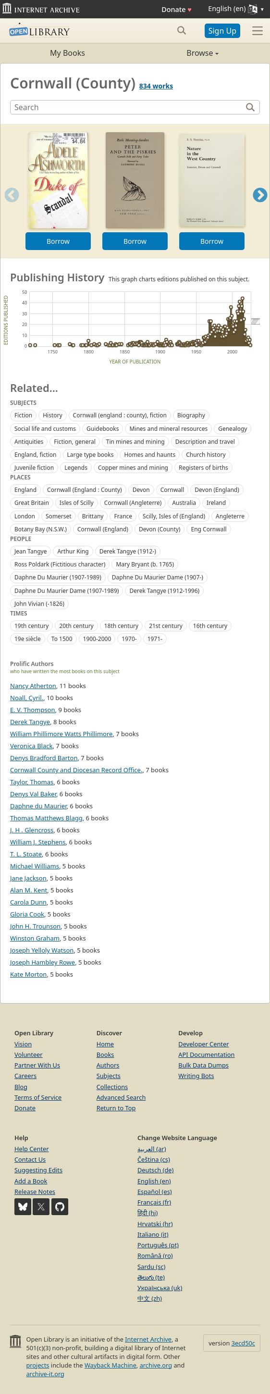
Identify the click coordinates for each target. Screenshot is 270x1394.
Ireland (216, 503)
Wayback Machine (110, 1365)
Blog (20, 1086)
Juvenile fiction (34, 468)
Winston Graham (35, 938)
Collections (112, 1086)
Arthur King (72, 551)
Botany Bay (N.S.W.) (40, 529)
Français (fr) (154, 1202)
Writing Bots (196, 1075)
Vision (23, 1044)
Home (105, 1044)
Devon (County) (160, 529)
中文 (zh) (149, 1298)
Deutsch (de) (155, 1170)
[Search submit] (181, 30)
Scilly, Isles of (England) (174, 516)
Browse (177, 53)
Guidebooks (102, 429)
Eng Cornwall (208, 529)
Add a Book (30, 1181)
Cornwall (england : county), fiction (120, 415)
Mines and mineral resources (168, 429)
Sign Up (222, 30)
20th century (76, 626)
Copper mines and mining (133, 468)
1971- (154, 639)
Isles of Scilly (77, 503)
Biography (191, 415)
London (24, 516)
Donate (176, 9)
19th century (31, 626)
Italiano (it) (153, 1234)
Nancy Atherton (33, 685)
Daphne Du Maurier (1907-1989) (57, 577)
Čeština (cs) (153, 1159)
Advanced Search (121, 1097)
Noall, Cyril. (26, 697)
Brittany (93, 516)
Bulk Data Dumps (203, 1065)
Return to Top (116, 1108)
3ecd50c (243, 1343)
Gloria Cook (27, 914)
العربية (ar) (151, 1148)
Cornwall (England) (102, 529)
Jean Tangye (30, 551)
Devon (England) (217, 490)
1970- (129, 639)
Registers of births (203, 468)
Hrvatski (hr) (155, 1223)
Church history (205, 455)
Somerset (59, 516)
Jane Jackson (28, 878)
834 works (156, 85)
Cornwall (172, 490)
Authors (108, 1065)
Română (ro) (155, 1255)
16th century (210, 626)
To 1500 (62, 639)
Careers (25, 1075)
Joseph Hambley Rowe (42, 962)
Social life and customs (45, 429)
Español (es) (154, 1191)
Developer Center (203, 1044)
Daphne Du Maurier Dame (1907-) (157, 577)
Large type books (90, 455)
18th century (121, 626)
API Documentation (206, 1054)
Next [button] (260, 207)
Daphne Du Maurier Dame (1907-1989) (66, 591)
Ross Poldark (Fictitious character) (59, 564)
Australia (184, 503)
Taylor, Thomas (31, 782)
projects (37, 1365)
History (52, 415)
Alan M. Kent (28, 890)
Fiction (23, 415)
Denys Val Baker (33, 794)
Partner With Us (37, 1065)
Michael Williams (34, 866)
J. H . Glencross (31, 830)
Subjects (109, 1075)
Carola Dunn (28, 902)
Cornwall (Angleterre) (133, 503)
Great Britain (31, 503)
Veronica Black (31, 745)
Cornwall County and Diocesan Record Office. (76, 770)
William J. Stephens (38, 842)
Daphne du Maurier (38, 806)
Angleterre (230, 516)
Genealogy (232, 429)
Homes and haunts (149, 455)
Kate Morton (28, 974)
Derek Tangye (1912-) (127, 551)
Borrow (58, 241)
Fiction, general (74, 442)
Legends (75, 468)
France (123, 516)
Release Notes (34, 1191)
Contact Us (30, 1159)
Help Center (31, 1148)
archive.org (156, 1365)
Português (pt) (158, 1245)
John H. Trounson (35, 926)
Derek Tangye (30, 721)
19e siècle (27, 639)
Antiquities (28, 442)
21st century (166, 626)
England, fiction (35, 455)
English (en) (154, 1181)
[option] (58, 191)
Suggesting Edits (38, 1170)
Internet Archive (148, 1339)
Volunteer (28, 1054)
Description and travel (205, 442)
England (25, 490)
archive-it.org (45, 1373)
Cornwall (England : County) (84, 490)
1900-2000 (97, 639)
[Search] (127, 107)
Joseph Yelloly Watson (42, 950)
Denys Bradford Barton (43, 758)
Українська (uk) (159, 1287)
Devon (141, 490)
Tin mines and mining (135, 442)
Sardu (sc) (151, 1266)
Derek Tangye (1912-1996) (164, 591)
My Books (67, 53)
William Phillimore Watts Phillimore (61, 733)
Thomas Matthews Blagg (46, 818)
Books (105, 1054)
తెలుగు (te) (151, 1277)
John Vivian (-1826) (39, 604)
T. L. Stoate (26, 854)
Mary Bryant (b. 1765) (145, 564)
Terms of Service (37, 1097)
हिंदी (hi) (147, 1212)
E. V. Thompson (32, 709)
